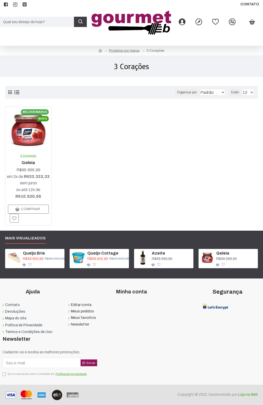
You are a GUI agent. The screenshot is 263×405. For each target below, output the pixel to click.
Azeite (158, 253)
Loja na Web (247, 395)
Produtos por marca (124, 50)
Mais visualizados (25, 238)
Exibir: (236, 92)
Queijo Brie (34, 253)
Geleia (28, 162)
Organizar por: (177, 92)
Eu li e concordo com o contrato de (45, 374)
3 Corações (28, 155)
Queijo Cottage (102, 253)
